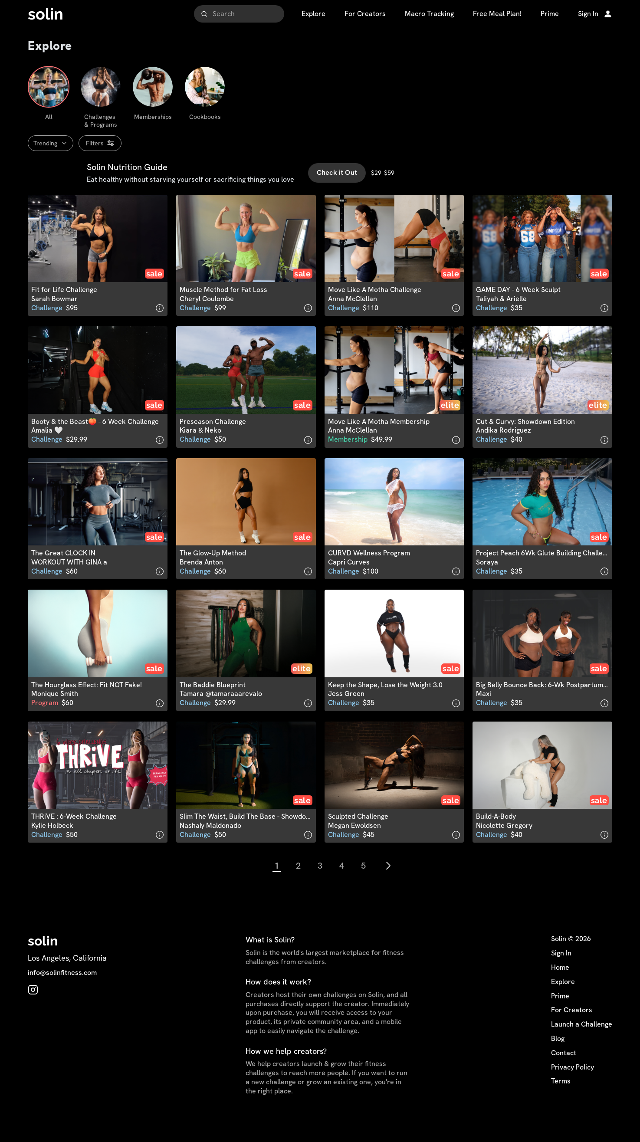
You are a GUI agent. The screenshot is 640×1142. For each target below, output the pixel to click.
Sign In (561, 971)
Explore (563, 1000)
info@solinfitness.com (62, 991)
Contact (563, 1071)
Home (560, 985)
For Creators (571, 1028)
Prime (560, 1014)
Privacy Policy (572, 1085)
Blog (558, 1057)
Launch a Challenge (581, 1042)
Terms (561, 1100)
